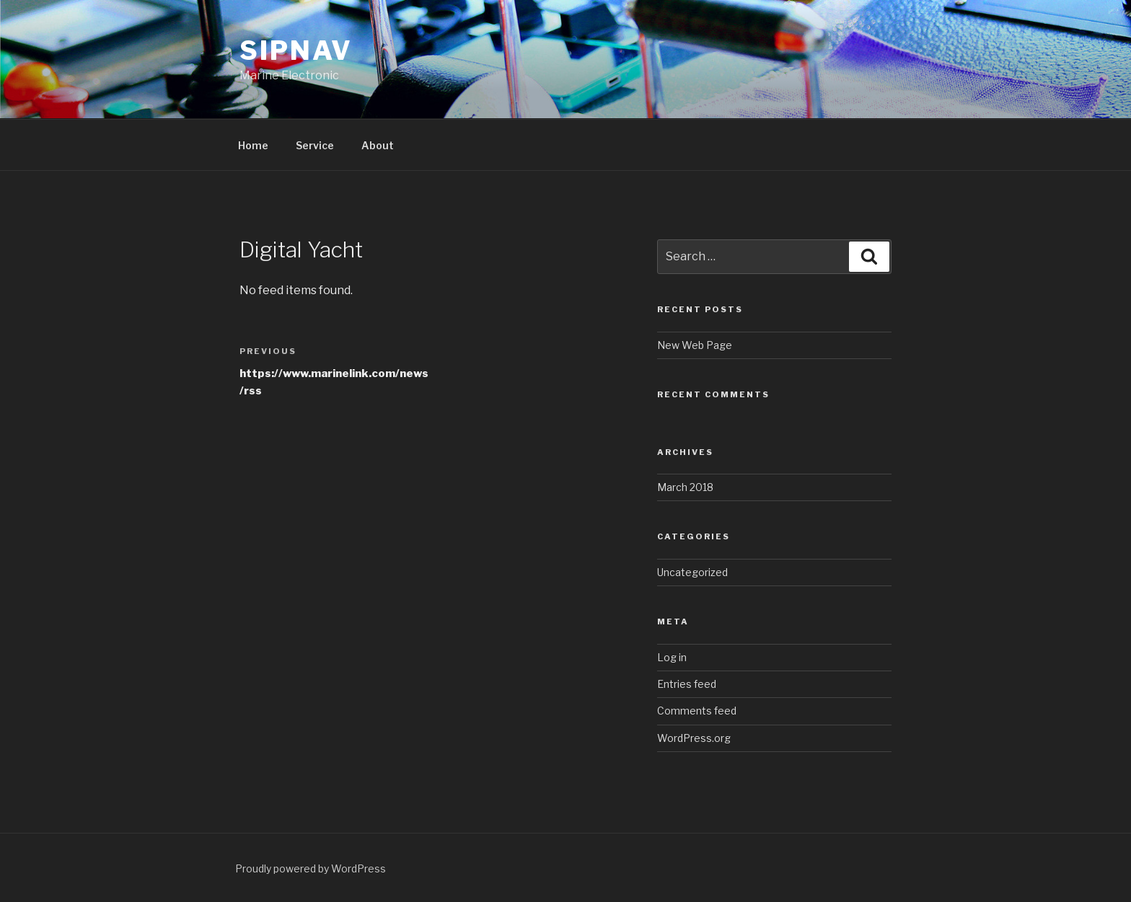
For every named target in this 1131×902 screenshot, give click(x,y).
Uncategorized (692, 572)
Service (315, 145)
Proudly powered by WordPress (310, 868)
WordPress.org (694, 738)
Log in (672, 657)
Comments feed (696, 710)
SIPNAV (296, 50)
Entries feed (686, 684)
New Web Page (694, 345)
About (377, 145)
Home (253, 145)
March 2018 (685, 487)
